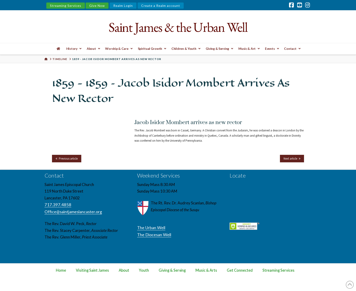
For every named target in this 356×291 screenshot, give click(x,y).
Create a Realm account (160, 6)
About (124, 270)
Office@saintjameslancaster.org (73, 211)
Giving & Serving (172, 270)
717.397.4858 (57, 204)
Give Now (97, 6)
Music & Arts (206, 270)
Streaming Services (65, 6)
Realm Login (123, 6)
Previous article (68, 159)
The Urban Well (151, 227)
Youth (144, 270)
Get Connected (240, 270)
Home (61, 270)
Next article (290, 159)
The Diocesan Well (154, 234)
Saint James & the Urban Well (178, 27)
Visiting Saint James (92, 270)
